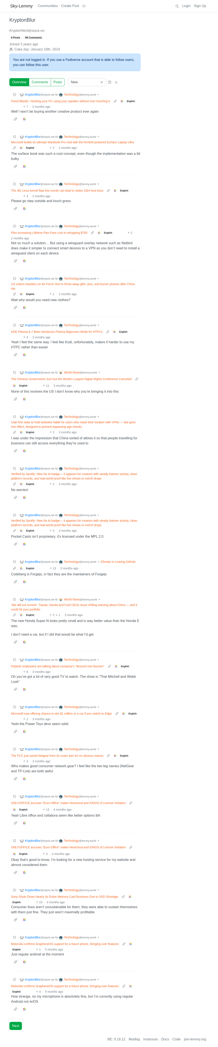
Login (186, 6)
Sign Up (200, 6)
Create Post (70, 6)
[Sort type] (87, 82)
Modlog (134, 1039)
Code (176, 1039)
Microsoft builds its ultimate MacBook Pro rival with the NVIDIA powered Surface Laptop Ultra (72, 142)
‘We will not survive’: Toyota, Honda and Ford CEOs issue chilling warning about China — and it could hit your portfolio (74, 607)
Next (15, 1026)
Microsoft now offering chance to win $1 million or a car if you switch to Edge (61, 713)
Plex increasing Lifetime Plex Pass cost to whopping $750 (49, 232)
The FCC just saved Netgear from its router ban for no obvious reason (57, 755)
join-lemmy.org (195, 1039)
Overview (19, 82)
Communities (48, 6)
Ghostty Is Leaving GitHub (117, 561)
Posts (57, 82)
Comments (40, 82)
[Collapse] (14, 94)
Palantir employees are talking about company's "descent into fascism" (57, 666)
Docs (165, 1039)
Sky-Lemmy (21, 6)
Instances (150, 1039)
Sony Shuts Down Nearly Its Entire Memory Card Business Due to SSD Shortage (64, 896)
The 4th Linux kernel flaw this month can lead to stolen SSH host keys (57, 190)
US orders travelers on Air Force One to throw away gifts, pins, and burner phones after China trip (73, 286)
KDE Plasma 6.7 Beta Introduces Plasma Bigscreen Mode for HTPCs (57, 331)
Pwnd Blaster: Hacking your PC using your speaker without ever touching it (60, 101)
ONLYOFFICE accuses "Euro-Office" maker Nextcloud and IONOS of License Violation (68, 803)
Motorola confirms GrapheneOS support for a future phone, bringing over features (65, 944)
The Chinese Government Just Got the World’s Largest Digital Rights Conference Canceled (71, 379)
